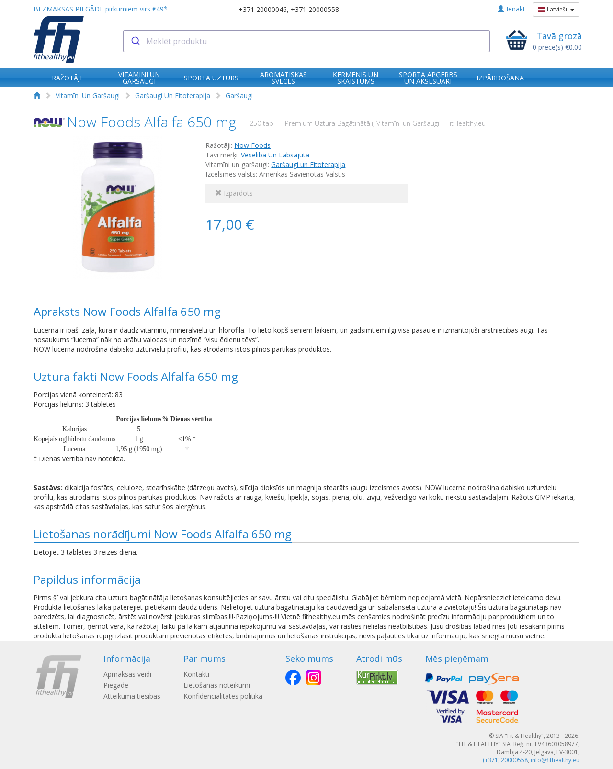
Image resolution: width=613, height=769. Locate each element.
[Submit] (135, 41)
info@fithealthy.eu (555, 760)
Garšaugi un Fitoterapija (308, 164)
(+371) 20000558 (505, 760)
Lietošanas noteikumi (216, 685)
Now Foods (252, 145)
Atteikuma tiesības (131, 696)
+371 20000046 (262, 9)
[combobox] (306, 41)
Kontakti (196, 674)
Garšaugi (239, 95)
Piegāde (115, 685)
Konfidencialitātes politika (222, 696)
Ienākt (511, 8)
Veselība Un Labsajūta (275, 154)
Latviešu (556, 9)
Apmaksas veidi (127, 674)
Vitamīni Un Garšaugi (88, 95)
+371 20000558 (315, 9)
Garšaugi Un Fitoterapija (172, 95)
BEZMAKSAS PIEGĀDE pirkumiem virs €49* (101, 8)
